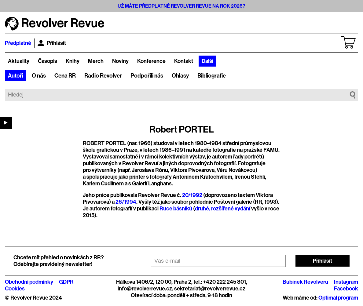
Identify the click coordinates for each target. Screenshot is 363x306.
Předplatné (18, 43)
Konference (151, 61)
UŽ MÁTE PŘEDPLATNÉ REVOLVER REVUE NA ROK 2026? (181, 6)
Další (207, 61)
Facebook (346, 288)
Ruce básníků (176, 208)
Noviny (120, 61)
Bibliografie (211, 75)
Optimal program (338, 297)
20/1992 (192, 195)
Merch (96, 61)
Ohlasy (180, 75)
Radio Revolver (103, 75)
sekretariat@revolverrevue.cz (209, 288)
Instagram (346, 282)
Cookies (15, 288)
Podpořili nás (146, 75)
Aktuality (18, 61)
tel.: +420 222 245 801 (219, 282)
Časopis (47, 61)
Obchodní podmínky (29, 282)
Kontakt (183, 61)
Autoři (15, 75)
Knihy (72, 61)
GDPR (66, 282)
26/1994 (126, 202)
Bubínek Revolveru (305, 282)
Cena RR (65, 75)
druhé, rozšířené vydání (222, 208)
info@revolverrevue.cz (145, 288)
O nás (39, 75)
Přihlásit (52, 43)
